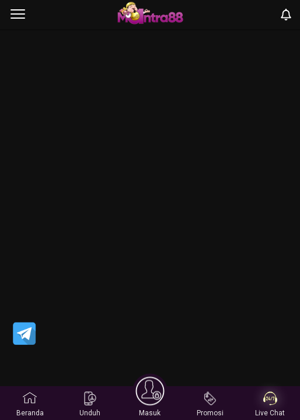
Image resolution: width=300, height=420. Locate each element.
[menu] (18, 14)
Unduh (89, 404)
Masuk (150, 402)
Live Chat (270, 404)
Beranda (30, 404)
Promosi (210, 404)
